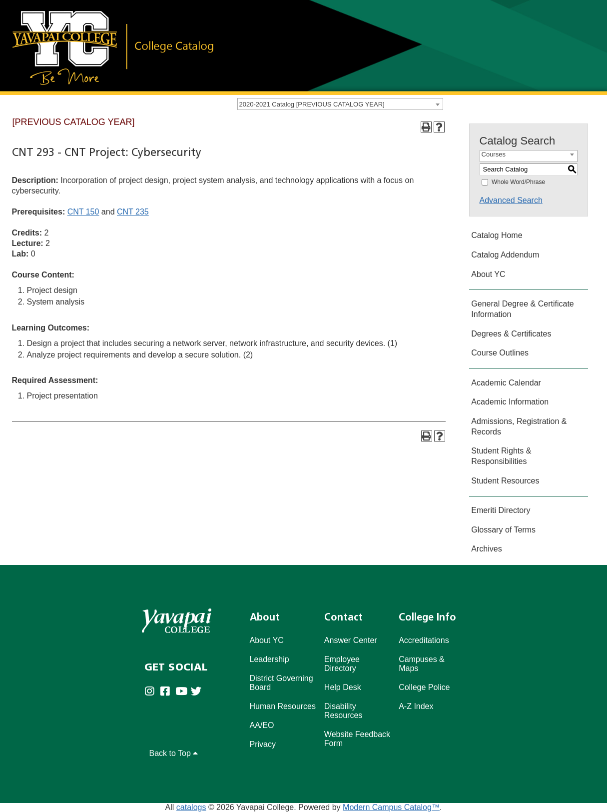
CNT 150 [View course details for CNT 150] (83, 212)
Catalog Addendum (505, 254)
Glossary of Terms (503, 530)
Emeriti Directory (500, 510)
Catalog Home (496, 235)
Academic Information (510, 402)
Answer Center (350, 640)
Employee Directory (342, 663)
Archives (486, 548)
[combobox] (340, 104)
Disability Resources (343, 711)
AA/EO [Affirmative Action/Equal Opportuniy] (262, 725)
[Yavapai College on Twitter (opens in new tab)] (198, 692)
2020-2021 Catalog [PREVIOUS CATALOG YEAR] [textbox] (312, 104)
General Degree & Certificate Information (522, 309)
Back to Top (173, 753)
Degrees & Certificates (511, 334)
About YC (488, 274)
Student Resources (505, 480)
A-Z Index (416, 706)
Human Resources (283, 706)
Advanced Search (511, 200)
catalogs (191, 807)
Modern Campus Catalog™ (391, 807)
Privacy (263, 744)
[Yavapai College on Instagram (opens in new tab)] (152, 692)
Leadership (269, 659)
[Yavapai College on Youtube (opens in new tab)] (183, 692)
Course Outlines (500, 352)
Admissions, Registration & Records (519, 426)
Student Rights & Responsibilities (501, 456)
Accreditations (424, 640)
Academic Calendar (506, 382)
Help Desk (342, 687)
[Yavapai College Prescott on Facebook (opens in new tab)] (167, 692)
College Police (424, 687)
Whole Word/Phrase (518, 182)
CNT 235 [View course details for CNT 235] (133, 212)
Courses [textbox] (494, 154)
